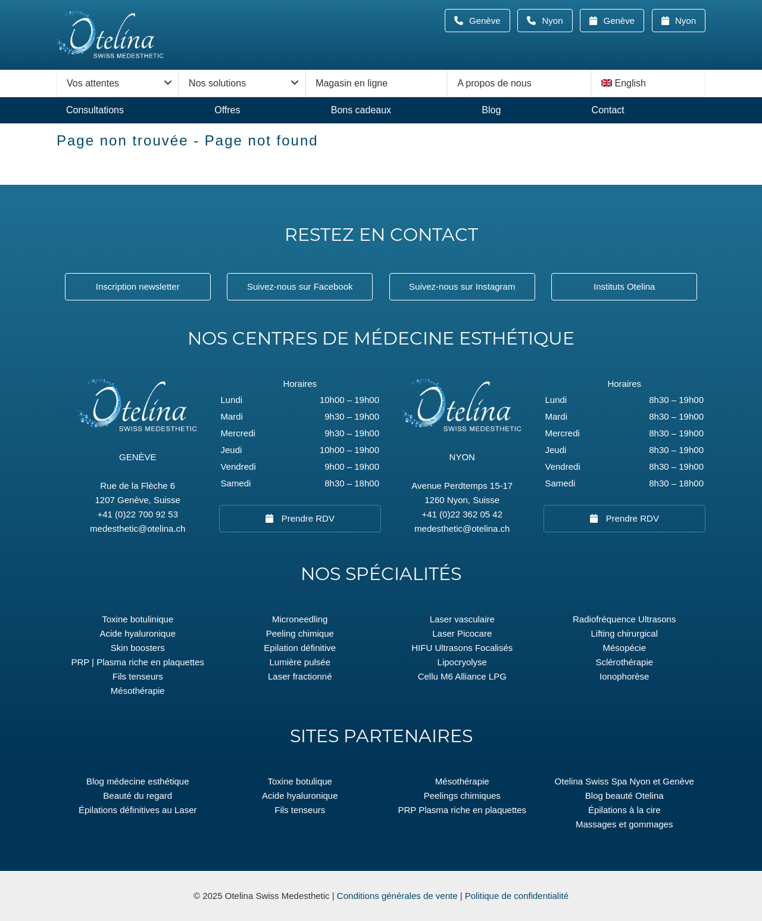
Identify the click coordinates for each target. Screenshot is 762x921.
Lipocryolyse (462, 662)
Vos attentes (93, 83)
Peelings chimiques (462, 795)
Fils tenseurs (138, 676)
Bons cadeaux (361, 110)
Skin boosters (138, 648)
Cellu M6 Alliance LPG (462, 676)
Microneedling (299, 619)
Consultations (95, 110)
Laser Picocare (462, 633)
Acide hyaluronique (137, 633)
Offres (227, 110)
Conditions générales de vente (397, 896)
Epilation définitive (300, 648)
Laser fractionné (300, 676)
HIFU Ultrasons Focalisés (462, 648)
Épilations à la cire (624, 810)
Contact (608, 110)
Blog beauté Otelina (624, 795)
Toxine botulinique (137, 619)
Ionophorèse (624, 676)
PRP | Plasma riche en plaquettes (137, 662)
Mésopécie (624, 648)
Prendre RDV (307, 518)
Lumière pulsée (299, 662)
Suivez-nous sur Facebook (300, 286)
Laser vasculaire (462, 619)
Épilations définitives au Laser (137, 810)
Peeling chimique (300, 633)
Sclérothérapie (624, 662)
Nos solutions (217, 83)
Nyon (555, 20)
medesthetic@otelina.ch (137, 528)
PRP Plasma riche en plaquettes (462, 810)
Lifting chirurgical (624, 633)
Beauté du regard (137, 795)
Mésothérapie (138, 691)
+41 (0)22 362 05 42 (461, 514)
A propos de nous (494, 83)
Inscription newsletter (138, 286)
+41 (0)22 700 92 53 (137, 514)
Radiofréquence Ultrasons (624, 619)
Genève (488, 20)
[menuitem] (648, 83)
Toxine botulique (300, 781)
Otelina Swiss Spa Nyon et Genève (624, 781)
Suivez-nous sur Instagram (462, 286)
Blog (491, 110)
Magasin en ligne (352, 83)
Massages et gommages (624, 824)
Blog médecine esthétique (137, 781)
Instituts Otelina (624, 286)
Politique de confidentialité (517, 896)
